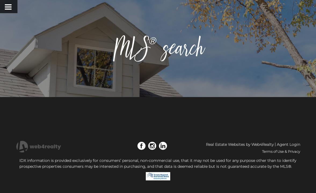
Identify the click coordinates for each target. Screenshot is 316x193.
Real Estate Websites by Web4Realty (240, 144)
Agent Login (288, 144)
